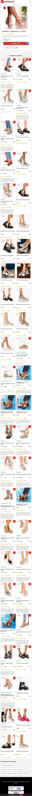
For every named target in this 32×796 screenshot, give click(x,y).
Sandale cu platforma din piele (9, 773)
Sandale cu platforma (24, 773)
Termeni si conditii (7, 781)
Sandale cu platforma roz (8, 765)
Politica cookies (14, 795)
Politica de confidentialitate (18, 781)
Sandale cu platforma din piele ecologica (11, 769)
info (14, 79)
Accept (21, 795)
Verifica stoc (20, 43)
